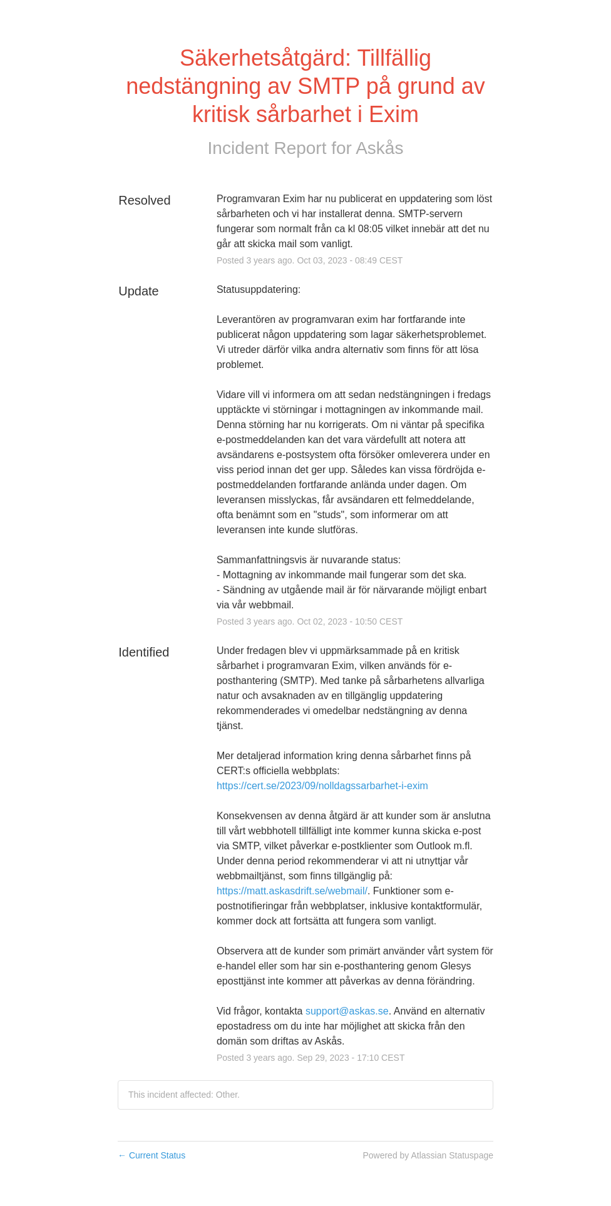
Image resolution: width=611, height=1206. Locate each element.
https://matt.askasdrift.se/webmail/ (292, 891)
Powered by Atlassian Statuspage (427, 1155)
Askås (379, 148)
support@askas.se (347, 1011)
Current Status (151, 1155)
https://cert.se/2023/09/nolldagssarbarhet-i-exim (322, 785)
